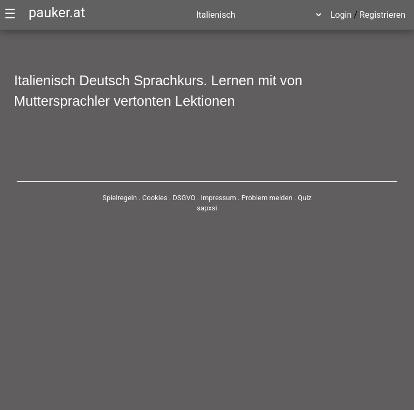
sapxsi (207, 208)
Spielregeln (119, 198)
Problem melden (268, 198)
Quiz (305, 198)
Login (341, 15)
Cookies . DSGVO (169, 198)
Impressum (218, 198)
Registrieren (382, 15)
